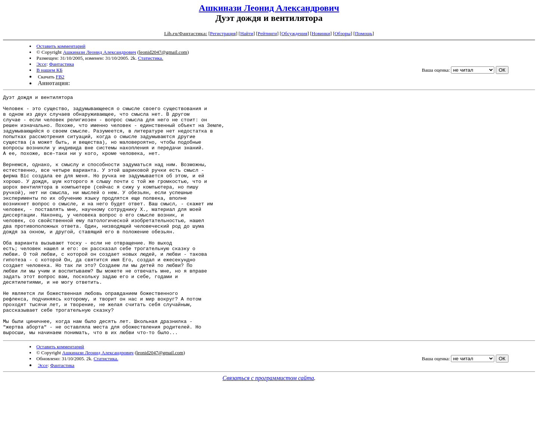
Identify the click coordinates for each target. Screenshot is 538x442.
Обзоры (342, 33)
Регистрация (223, 33)
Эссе (42, 64)
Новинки (321, 33)
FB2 (60, 77)
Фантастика (61, 64)
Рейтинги (267, 33)
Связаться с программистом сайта (268, 426)
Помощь (363, 33)
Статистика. (150, 58)
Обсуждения (294, 33)
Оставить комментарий (61, 46)
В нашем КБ (50, 70)
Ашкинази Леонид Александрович (269, 8)
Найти (246, 33)
